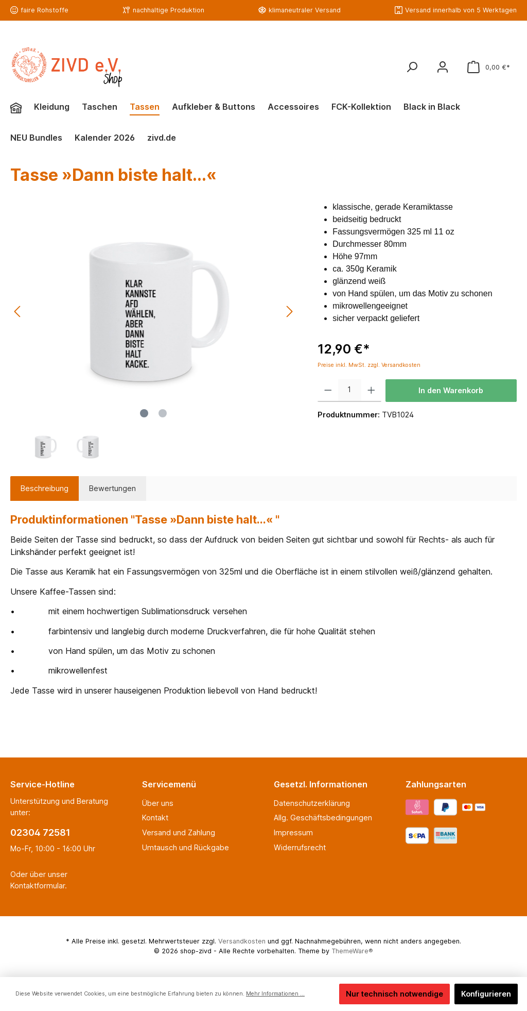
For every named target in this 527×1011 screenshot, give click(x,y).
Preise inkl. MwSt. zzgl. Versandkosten (369, 365)
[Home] (22, 108)
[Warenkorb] (489, 67)
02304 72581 (40, 832)
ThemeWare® (352, 951)
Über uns (157, 803)
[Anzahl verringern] (328, 390)
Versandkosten (242, 941)
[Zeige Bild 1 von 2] (144, 413)
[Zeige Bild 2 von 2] (163, 413)
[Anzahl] (349, 390)
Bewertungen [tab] (112, 488)
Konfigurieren (486, 993)
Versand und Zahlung (178, 832)
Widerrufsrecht (300, 847)
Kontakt (155, 817)
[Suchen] (412, 67)
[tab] (44, 488)
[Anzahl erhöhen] (371, 390)
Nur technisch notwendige (394, 993)
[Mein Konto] (442, 67)
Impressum (293, 832)
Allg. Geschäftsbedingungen (323, 817)
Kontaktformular (37, 885)
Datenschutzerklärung (312, 803)
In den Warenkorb (450, 390)
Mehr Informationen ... (275, 993)
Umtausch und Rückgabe (185, 847)
